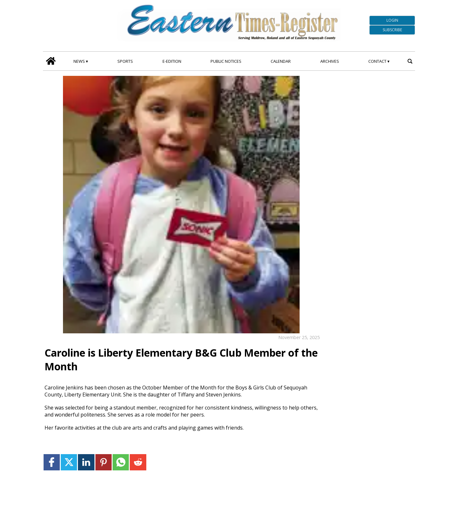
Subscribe (392, 30)
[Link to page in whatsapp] (121, 462)
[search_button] (410, 61)
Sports (125, 61)
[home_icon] (51, 61)
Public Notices (226, 61)
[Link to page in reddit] (138, 462)
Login (392, 20)
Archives (329, 61)
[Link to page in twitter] (69, 462)
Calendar (281, 61)
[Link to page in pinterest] (103, 462)
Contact (377, 61)
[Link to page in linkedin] (86, 462)
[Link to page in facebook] (52, 462)
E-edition (172, 61)
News (79, 61)
